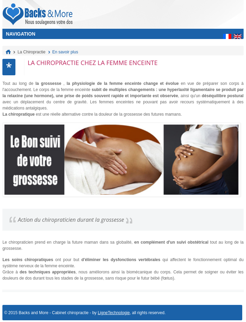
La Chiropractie (31, 52)
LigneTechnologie (114, 312)
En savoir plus (65, 52)
